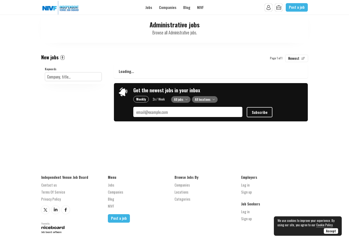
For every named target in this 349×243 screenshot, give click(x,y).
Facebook (66, 210)
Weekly (141, 99)
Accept (331, 230)
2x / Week (159, 99)
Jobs (148, 7)
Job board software (51, 232)
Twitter (45, 210)
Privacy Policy (51, 199)
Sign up (246, 192)
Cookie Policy (324, 224)
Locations (181, 192)
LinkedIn (55, 210)
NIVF (200, 7)
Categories (182, 199)
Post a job (297, 7)
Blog (186, 7)
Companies (167, 7)
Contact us (49, 185)
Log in (245, 185)
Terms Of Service (53, 192)
